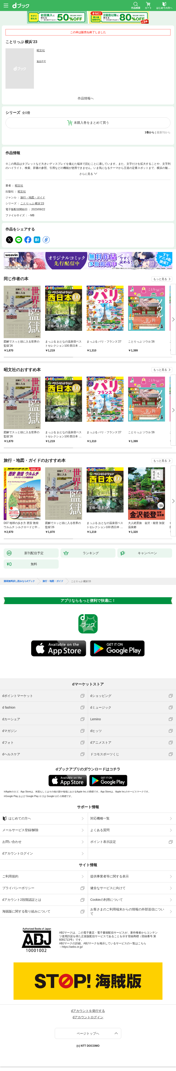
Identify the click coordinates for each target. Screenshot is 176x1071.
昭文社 (41, 50)
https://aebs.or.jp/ (72, 946)
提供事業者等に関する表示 (109, 876)
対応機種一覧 (100, 818)
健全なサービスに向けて (108, 888)
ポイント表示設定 (103, 842)
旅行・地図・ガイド (32, 197)
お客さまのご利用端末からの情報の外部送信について (127, 911)
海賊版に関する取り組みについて (26, 911)
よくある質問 (100, 830)
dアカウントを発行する (88, 1011)
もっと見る (160, 279)
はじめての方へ (16, 818)
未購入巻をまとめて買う (91, 122)
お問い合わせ (12, 842)
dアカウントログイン (17, 853)
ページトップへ (88, 1033)
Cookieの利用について (106, 899)
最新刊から (163, 132)
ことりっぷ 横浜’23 (32, 203)
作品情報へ (86, 98)
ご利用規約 (10, 876)
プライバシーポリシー (18, 888)
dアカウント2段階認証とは (21, 899)
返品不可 (41, 61)
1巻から (150, 132)
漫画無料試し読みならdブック (19, 581)
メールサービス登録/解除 (20, 830)
